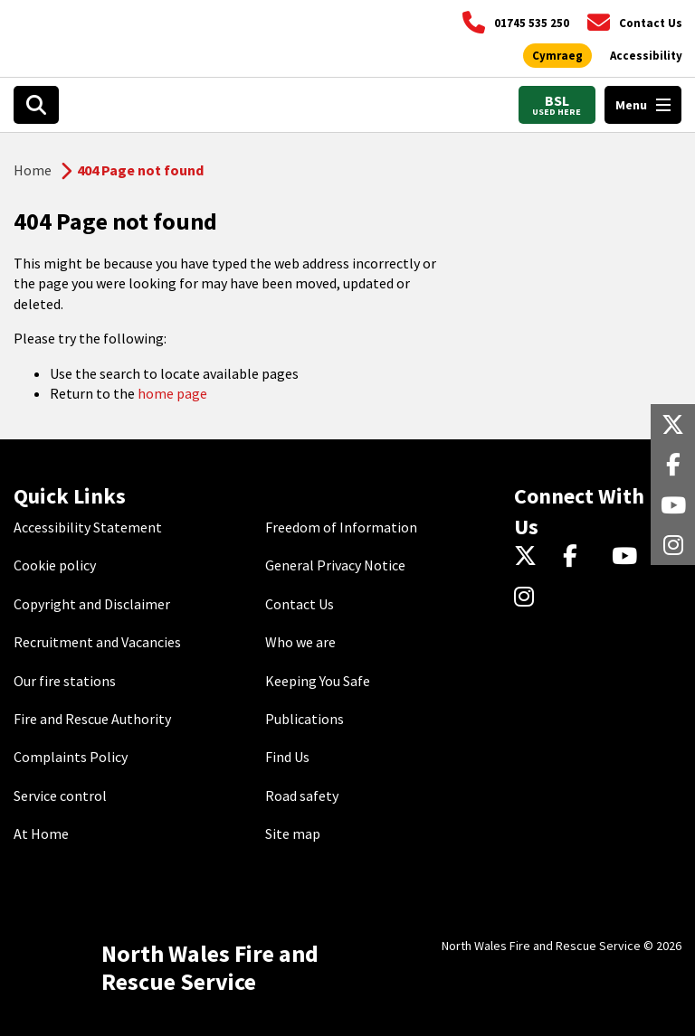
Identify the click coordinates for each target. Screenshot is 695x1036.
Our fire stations (65, 681)
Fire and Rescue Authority (92, 719)
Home (33, 170)
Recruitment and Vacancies (97, 642)
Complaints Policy (71, 757)
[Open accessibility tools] (646, 56)
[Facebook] (579, 558)
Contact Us (299, 604)
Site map (292, 833)
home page (172, 393)
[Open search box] (36, 105)
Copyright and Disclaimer (92, 604)
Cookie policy (55, 565)
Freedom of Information (341, 527)
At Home (41, 833)
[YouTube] (627, 558)
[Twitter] (530, 558)
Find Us (287, 757)
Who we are (300, 642)
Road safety (301, 795)
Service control (60, 795)
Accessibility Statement (88, 527)
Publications (304, 719)
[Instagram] (530, 598)
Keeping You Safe (317, 681)
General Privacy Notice (335, 565)
